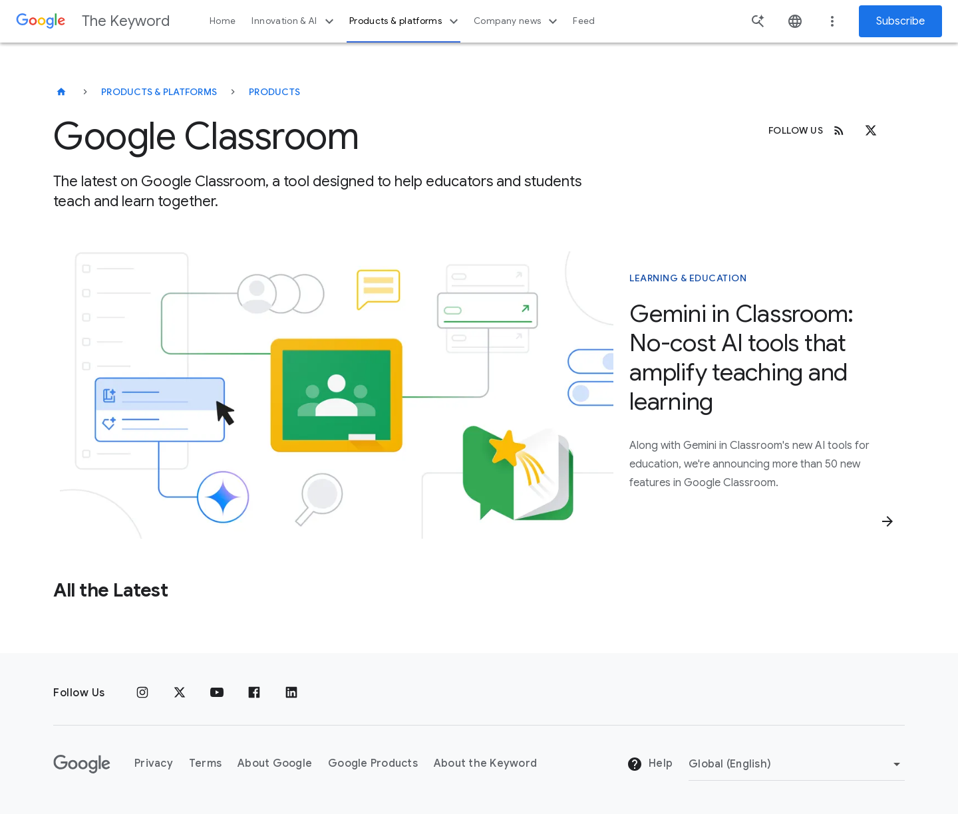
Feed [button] (584, 21)
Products (274, 92)
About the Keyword (485, 763)
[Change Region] (797, 764)
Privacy (153, 763)
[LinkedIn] (291, 693)
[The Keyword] (61, 92)
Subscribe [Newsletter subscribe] (900, 21)
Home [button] (223, 21)
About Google (275, 763)
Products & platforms (405, 21)
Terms (205, 763)
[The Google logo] (81, 764)
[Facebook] (254, 693)
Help (650, 764)
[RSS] (839, 130)
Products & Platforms (159, 92)
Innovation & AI (294, 21)
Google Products (373, 763)
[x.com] (871, 130)
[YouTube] (217, 693)
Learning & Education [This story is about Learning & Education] (687, 278)
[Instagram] (142, 693)
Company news (517, 21)
